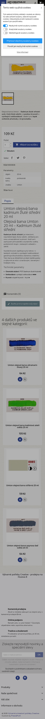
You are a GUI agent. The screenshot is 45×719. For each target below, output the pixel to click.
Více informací (22, 52)
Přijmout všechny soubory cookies (23, 41)
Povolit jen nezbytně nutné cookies (23, 46)
